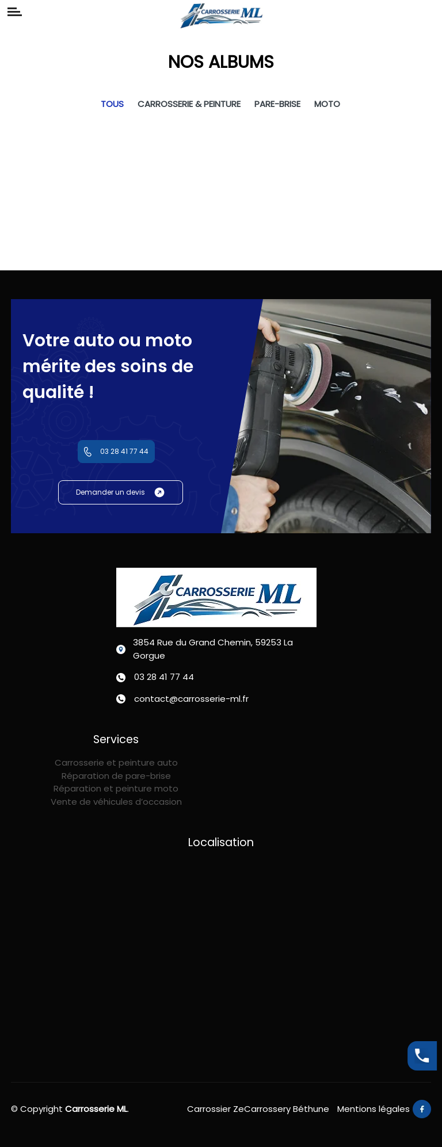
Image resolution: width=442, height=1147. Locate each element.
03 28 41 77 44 (116, 451)
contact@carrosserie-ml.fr (191, 699)
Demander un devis (120, 492)
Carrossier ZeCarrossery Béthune (258, 1109)
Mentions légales (373, 1109)
